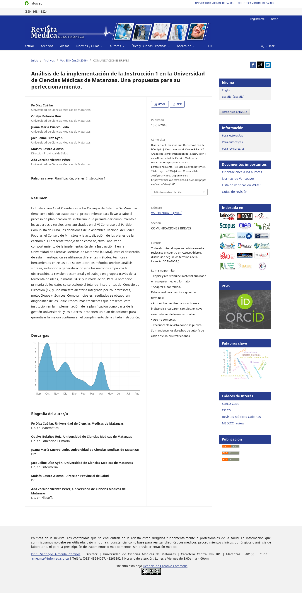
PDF (179, 104)
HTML (161, 104)
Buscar (268, 46)
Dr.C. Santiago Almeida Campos (55, 554)
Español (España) (233, 97)
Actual (29, 46)
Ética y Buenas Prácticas (149, 46)
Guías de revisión (234, 192)
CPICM (227, 410)
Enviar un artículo (234, 112)
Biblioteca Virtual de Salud (255, 3)
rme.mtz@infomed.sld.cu (50, 558)
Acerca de (184, 46)
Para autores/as (232, 142)
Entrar (274, 19)
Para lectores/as (232, 135)
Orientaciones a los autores (242, 172)
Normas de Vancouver (238, 178)
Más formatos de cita (167, 192)
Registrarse (257, 19)
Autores (116, 46)
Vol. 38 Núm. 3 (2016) (74, 60)
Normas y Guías (88, 46)
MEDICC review (233, 423)
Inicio (34, 60)
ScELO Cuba (230, 404)
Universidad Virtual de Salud (214, 3)
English (226, 90)
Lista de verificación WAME (241, 185)
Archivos (47, 46)
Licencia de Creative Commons (165, 566)
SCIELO (207, 46)
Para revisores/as (233, 148)
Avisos (64, 46)
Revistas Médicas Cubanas (241, 417)
